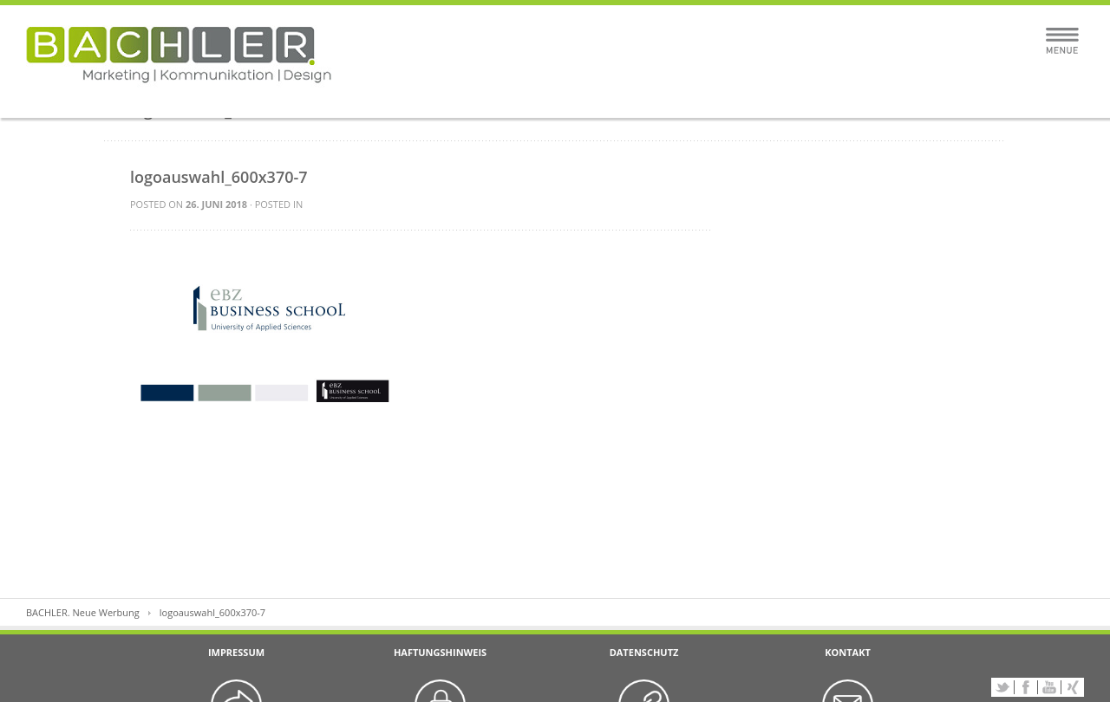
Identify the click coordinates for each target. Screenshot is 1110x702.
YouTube (1049, 687)
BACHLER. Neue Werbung (83, 612)
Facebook (1026, 687)
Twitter (1002, 687)
